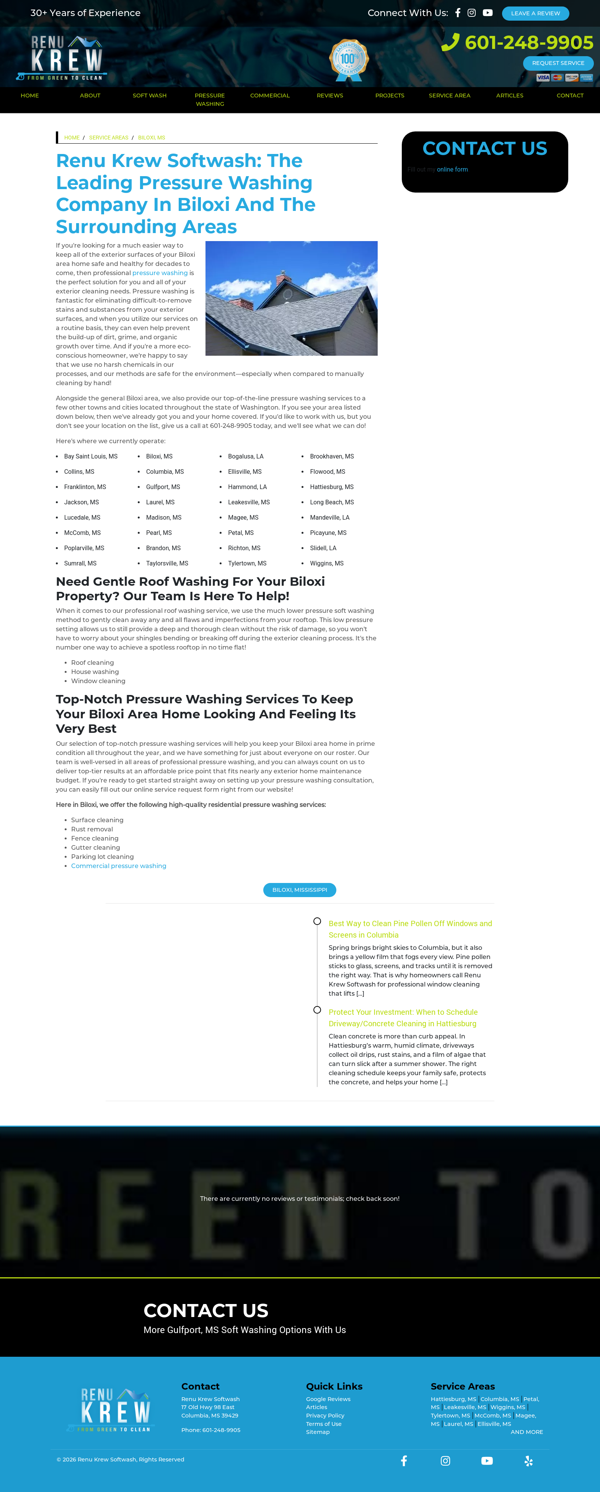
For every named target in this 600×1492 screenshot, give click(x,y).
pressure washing (160, 273)
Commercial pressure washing (118, 866)
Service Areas (109, 137)
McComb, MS (492, 1415)
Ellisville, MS (494, 1424)
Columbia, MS (500, 1399)
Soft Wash (150, 95)
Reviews (330, 95)
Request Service (558, 63)
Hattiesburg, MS (453, 1399)
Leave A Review (535, 13)
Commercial (270, 95)
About (90, 95)
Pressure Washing (210, 99)
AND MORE (527, 1432)
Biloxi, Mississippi (299, 889)
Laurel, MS (458, 1424)
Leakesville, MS (465, 1407)
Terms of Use (324, 1424)
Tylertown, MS (450, 1415)
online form (452, 169)
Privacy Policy (325, 1415)
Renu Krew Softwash (107, 1459)
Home (30, 95)
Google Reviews (328, 1399)
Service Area (450, 95)
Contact (570, 95)
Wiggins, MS (508, 1407)
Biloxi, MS (151, 137)
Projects (389, 95)
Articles (509, 95)
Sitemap (318, 1432)
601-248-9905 (517, 42)
